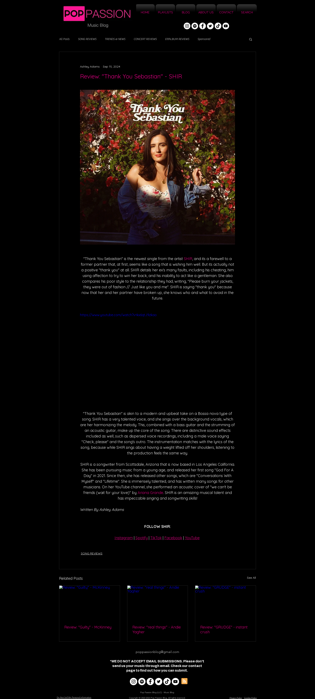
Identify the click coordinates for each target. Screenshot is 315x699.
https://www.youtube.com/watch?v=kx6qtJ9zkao (118, 315)
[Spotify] (194, 26)
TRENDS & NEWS (115, 39)
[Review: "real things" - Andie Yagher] (157, 602)
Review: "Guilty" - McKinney (87, 627)
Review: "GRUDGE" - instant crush (224, 629)
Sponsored (204, 39)
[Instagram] (187, 26)
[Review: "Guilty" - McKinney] (89, 602)
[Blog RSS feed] (184, 681)
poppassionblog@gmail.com (157, 652)
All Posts (64, 39)
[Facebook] (202, 26)
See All (251, 578)
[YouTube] (225, 26)
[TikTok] (218, 26)
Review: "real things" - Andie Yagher (156, 629)
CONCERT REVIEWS (145, 39)
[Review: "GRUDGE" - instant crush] (225, 602)
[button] (251, 39)
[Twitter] (210, 26)
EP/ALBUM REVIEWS (177, 39)
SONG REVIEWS (87, 39)
